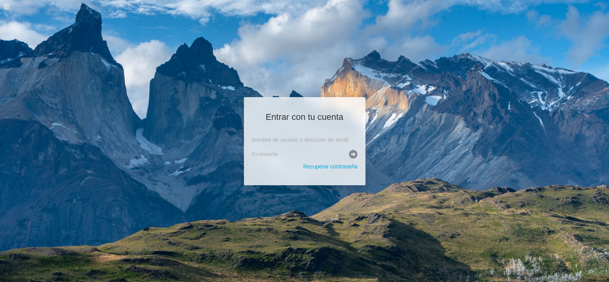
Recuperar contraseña (330, 166)
